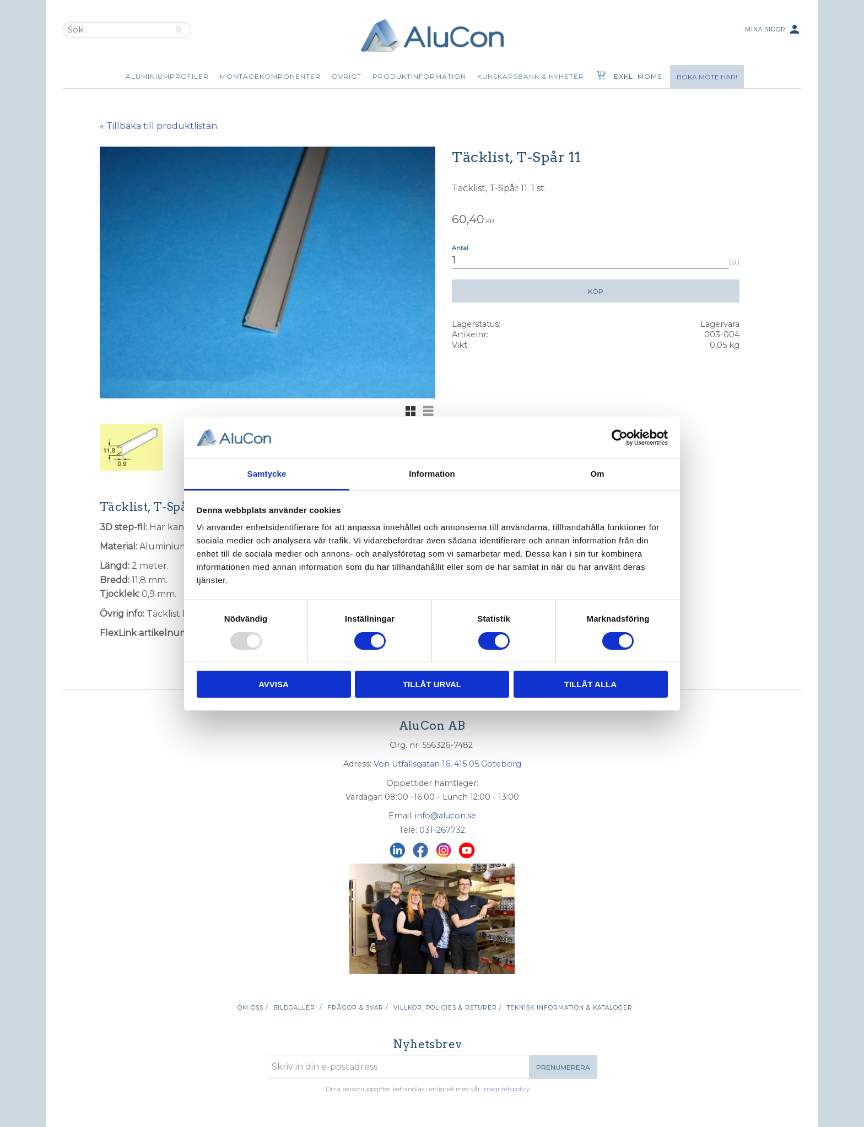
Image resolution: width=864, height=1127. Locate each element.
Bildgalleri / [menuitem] (297, 1007)
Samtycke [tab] (267, 473)
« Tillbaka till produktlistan (158, 126)
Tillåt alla (590, 684)
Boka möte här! (707, 77)
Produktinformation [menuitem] (419, 76)
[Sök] (179, 29)
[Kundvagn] (599, 76)
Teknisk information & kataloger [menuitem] (570, 1007)
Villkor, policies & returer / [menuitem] (447, 1007)
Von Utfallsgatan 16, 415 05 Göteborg (447, 764)
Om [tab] (597, 473)
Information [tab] (432, 473)
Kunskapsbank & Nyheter (530, 76)
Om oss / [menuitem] (252, 1007)
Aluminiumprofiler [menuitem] (167, 76)
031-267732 (442, 830)
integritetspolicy (506, 1089)
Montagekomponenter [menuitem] (270, 76)
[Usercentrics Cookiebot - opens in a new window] (619, 437)
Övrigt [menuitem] (346, 76)
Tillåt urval (432, 684)
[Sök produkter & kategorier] (115, 29)
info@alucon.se (445, 816)
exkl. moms (638, 76)
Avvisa (273, 684)
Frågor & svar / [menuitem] (357, 1007)
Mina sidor (773, 30)
